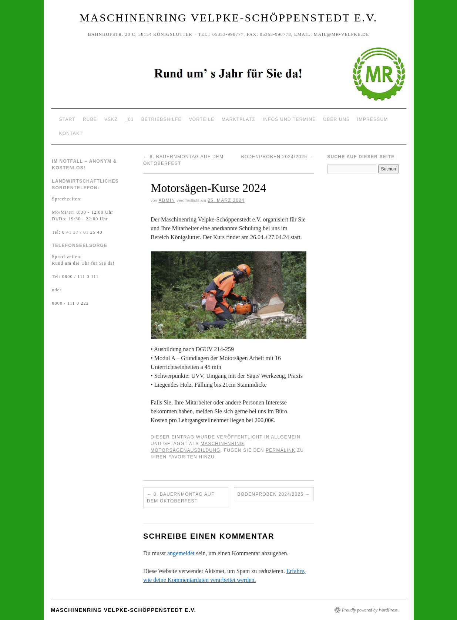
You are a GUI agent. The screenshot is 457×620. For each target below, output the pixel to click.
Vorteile (202, 119)
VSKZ (111, 119)
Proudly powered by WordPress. (370, 610)
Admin (166, 200)
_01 (129, 119)
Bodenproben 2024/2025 (277, 156)
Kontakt (71, 133)
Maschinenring (222, 443)
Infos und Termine (289, 119)
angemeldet (181, 553)
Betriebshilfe (161, 119)
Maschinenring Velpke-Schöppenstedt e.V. (228, 17)
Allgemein (285, 437)
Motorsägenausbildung (185, 450)
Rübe (90, 119)
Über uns (336, 119)
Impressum (372, 119)
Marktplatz (238, 119)
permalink (280, 450)
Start (67, 119)
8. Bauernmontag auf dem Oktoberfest (180, 498)
